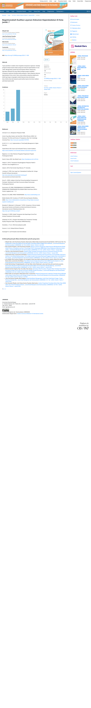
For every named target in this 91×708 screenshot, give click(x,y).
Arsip (44, 11)
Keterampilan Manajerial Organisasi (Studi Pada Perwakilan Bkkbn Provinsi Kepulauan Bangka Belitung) (29, 265)
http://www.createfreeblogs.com (32, 194)
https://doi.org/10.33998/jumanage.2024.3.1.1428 (17, 55)
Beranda (4, 15)
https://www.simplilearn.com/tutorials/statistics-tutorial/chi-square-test (19, 150)
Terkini (29, 11)
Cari (88, 11)
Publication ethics (75, 28)
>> (5, 289)
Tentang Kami (59, 11)
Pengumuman (50, 11)
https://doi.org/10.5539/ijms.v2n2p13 (11, 211)
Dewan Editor (37, 11)
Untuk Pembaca (73, 156)
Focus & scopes (74, 19)
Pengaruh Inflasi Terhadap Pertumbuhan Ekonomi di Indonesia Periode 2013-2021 (43, 251)
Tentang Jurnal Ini (44, 1)
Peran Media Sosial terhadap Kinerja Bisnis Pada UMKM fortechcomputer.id (42, 261)
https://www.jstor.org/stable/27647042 (19, 140)
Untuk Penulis (73, 158)
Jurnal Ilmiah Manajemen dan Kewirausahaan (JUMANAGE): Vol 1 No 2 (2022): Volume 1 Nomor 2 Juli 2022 (37, 257)
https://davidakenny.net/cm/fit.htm (30, 159)
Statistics (73, 40)
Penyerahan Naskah (21, 11)
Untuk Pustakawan (74, 160)
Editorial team (74, 34)
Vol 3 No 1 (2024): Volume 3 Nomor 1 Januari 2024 (23, 15)
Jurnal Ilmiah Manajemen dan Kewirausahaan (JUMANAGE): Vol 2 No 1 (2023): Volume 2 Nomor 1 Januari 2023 (31, 253)
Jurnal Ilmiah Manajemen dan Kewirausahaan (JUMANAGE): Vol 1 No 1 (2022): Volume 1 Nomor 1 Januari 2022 (35, 249)
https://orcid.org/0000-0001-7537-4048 (9, 34)
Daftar (7, 11)
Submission (73, 22)
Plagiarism (73, 31)
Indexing (73, 37)
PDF (47, 59)
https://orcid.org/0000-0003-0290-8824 (9, 39)
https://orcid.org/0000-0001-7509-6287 (9, 45)
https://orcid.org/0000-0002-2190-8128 (9, 50)
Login (13, 11)
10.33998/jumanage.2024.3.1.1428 (52, 78)
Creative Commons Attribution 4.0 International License (30, 313)
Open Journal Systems (75, 172)
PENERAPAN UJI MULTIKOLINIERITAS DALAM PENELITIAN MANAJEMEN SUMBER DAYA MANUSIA (28, 243)
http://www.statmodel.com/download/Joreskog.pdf (14, 175)
